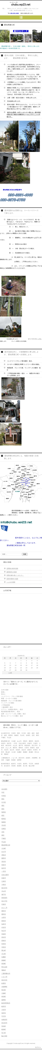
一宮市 (3, 871)
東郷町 (3, 960)
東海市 (3, 921)
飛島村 (3, 970)
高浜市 (3, 937)
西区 (2, 799)
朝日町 (3, 990)
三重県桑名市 (5, 973)
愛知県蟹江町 (5, 845)
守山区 (3, 842)
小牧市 (3, 884)
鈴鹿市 (3, 983)
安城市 (3, 934)
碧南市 (3, 940)
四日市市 (4, 980)
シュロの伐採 (10, 582)
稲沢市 (3, 868)
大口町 (3, 954)
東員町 (3, 996)
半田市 (3, 947)
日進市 (3, 904)
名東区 (3, 828)
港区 (2, 805)
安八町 (3, 1033)
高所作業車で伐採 (12, 579)
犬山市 (3, 891)
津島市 (3, 855)
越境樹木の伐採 (11, 572)
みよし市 (4, 907)
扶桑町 (3, 957)
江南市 (3, 881)
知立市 (3, 930)
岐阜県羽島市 (5, 1003)
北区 (2, 832)
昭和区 (3, 819)
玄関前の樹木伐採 (12, 568)
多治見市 (4, 1023)
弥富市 (3, 865)
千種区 (3, 838)
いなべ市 (4, 977)
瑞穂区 (3, 822)
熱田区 (3, 812)
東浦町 (3, 963)
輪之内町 (4, 1036)
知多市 (3, 924)
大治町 (3, 848)
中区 (2, 792)
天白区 (3, 825)
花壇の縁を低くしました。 (15, 575)
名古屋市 (4, 789)
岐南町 (3, 1029)
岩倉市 (3, 878)
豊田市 (3, 911)
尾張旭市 (4, 898)
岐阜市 (3, 1006)
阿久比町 (4, 967)
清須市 (3, 861)
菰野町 (3, 1000)
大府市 (3, 917)
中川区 (3, 802)
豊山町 (3, 950)
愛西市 (3, 858)
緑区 (2, 815)
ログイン (38, 1047)
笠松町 (3, 1026)
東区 (2, 835)
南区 (2, 809)
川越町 (3, 993)
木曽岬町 (4, 987)
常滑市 (3, 944)
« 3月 (10, 673)
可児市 (3, 1016)
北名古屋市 (5, 875)
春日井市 (4, 888)
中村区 (3, 796)
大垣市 (3, 1009)
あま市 (3, 851)
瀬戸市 (3, 894)
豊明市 (3, 914)
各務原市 (4, 1019)
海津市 (3, 1013)
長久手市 (4, 901)
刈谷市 (3, 927)
